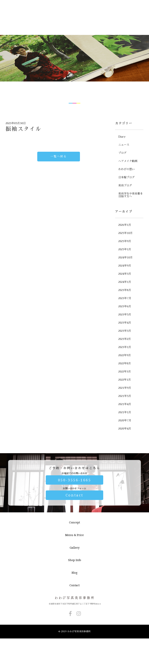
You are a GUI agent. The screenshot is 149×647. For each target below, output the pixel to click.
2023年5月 (124, 330)
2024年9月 (124, 281)
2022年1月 (124, 395)
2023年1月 (124, 362)
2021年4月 (124, 419)
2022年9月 (124, 371)
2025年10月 (125, 248)
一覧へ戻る (58, 172)
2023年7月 (124, 314)
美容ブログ (125, 201)
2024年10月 (125, 273)
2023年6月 (124, 322)
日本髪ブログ (126, 193)
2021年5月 (124, 411)
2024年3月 (124, 289)
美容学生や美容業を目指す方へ (130, 210)
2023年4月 (124, 338)
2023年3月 (124, 346)
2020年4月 (124, 444)
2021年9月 (124, 403)
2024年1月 (124, 297)
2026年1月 (124, 240)
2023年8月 (124, 305)
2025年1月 (124, 265)
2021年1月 (124, 428)
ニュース (123, 160)
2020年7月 (124, 436)
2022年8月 (124, 379)
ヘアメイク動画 (127, 176)
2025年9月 (124, 257)
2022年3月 (124, 387)
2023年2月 (124, 354)
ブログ (122, 168)
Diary (122, 152)
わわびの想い (126, 185)
